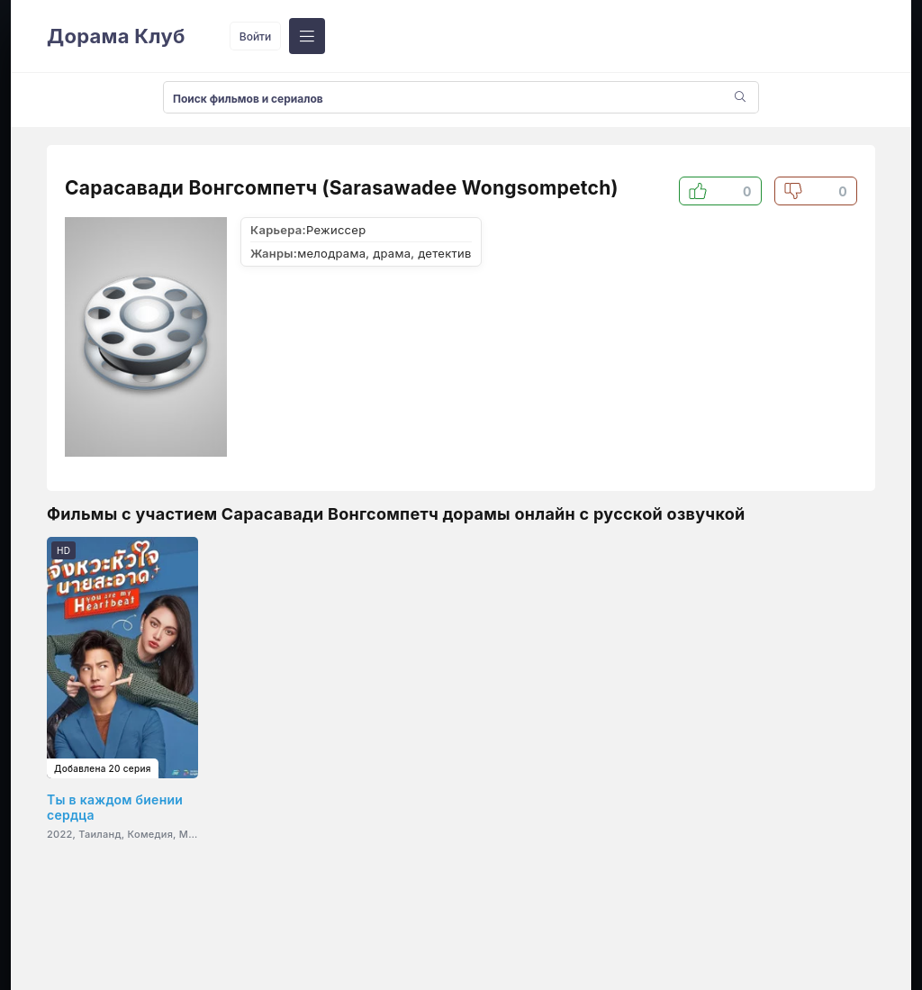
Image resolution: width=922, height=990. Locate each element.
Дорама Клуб (116, 36)
